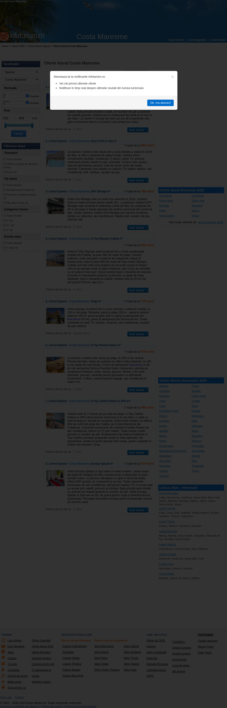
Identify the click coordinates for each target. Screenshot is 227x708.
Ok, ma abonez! (160, 102)
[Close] (172, 76)
